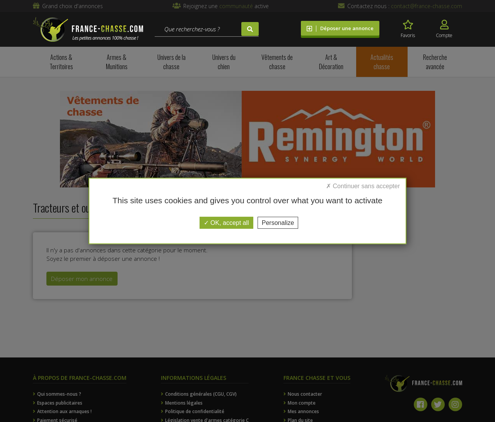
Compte (444, 29)
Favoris (408, 29)
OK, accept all (226, 223)
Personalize (278, 223)
